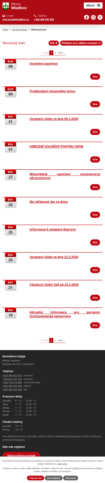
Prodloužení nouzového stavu (52, 91)
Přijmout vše (35, 478)
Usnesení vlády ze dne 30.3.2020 (54, 119)
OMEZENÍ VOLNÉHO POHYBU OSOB (56, 146)
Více (95, 76)
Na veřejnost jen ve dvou (49, 202)
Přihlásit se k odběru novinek (81, 43)
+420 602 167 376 (12, 379)
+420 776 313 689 (12, 382)
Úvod (5, 29)
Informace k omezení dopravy (53, 229)
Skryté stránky (19, 29)
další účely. (63, 464)
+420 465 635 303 (12, 385)
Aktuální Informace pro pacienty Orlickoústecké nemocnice (65, 314)
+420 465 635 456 (44, 19)
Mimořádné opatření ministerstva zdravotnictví (65, 176)
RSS (54, 43)
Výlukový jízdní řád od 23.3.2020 (54, 285)
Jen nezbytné (53, 478)
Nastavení (71, 478)
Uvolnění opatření (44, 63)
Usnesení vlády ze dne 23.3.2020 (54, 257)
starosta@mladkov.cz (15, 19)
